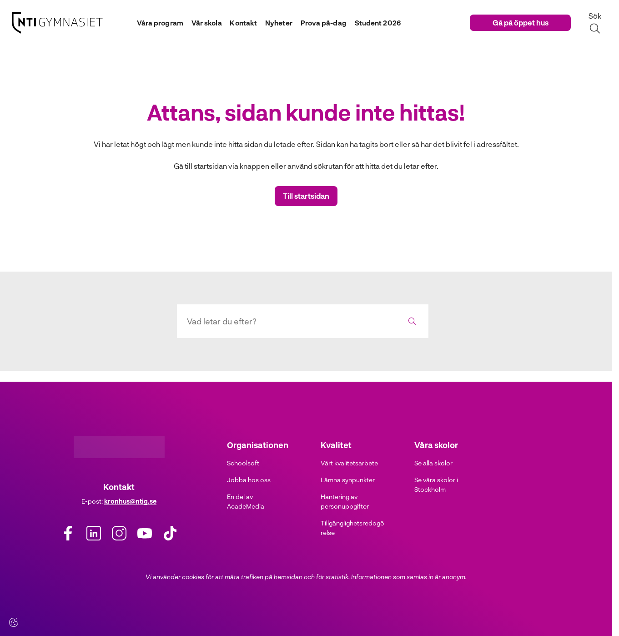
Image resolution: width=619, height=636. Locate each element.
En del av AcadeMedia (245, 501)
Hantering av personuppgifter (345, 501)
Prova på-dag (326, 22)
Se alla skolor (433, 463)
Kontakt (240, 22)
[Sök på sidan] (594, 22)
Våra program (152, 22)
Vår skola (201, 22)
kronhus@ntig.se (130, 501)
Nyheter (278, 22)
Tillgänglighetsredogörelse (352, 527)
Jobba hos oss (249, 480)
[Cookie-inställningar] (14, 622)
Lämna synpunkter (348, 480)
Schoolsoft (243, 463)
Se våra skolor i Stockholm (436, 484)
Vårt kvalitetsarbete (349, 463)
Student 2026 (382, 22)
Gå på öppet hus (521, 22)
